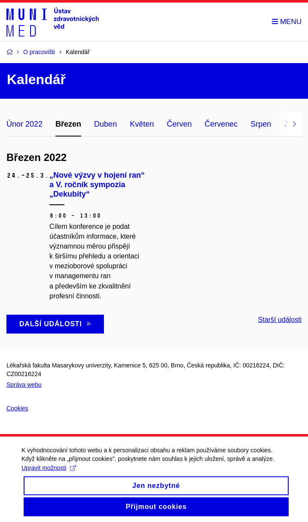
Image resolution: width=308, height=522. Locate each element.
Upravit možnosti (48, 473)
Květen (142, 124)
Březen (68, 124)
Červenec (221, 124)
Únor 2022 (24, 124)
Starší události (280, 319)
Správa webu (24, 384)
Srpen (260, 124)
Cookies (17, 408)
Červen (179, 124)
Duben (105, 124)
